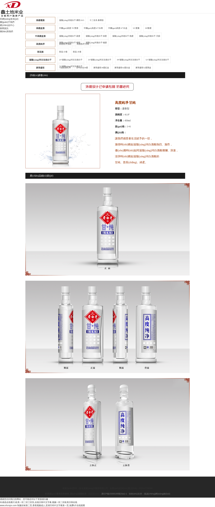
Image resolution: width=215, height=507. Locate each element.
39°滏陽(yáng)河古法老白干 (128, 60)
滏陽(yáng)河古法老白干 (40, 60)
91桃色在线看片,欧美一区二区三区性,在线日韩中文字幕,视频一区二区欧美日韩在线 (38, 502)
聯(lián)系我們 (6, 31)
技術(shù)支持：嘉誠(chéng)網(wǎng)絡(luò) (149, 494)
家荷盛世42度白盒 (122, 67)
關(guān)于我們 (7, 22)
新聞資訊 (4, 28)
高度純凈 (40, 44)
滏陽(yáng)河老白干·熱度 (122, 36)
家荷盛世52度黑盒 (143, 67)
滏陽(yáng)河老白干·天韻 (149, 36)
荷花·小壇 (63, 52)
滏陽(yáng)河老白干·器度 (69, 36)
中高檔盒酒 (40, 36)
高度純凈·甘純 (83, 44)
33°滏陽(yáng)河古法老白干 (99, 60)
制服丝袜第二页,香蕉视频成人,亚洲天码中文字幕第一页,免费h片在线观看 (51, 505)
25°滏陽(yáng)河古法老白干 (70, 60)
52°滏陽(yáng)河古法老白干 (157, 60)
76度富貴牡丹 (65, 67)
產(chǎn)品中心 (7, 25)
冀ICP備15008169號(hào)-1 (114, 494)
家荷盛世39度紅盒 (101, 67)
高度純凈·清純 (65, 44)
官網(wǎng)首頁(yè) (9, 19)
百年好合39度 (82, 67)
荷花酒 (40, 52)
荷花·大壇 (77, 52)
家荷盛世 (40, 68)
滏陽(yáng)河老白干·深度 (96, 36)
